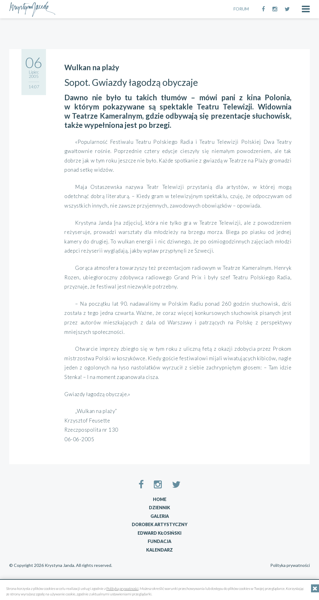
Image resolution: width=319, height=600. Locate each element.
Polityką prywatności (122, 588)
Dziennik (159, 507)
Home (159, 499)
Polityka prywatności (290, 565)
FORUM (241, 8)
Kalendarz (159, 549)
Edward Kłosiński (159, 533)
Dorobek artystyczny (160, 524)
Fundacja (159, 541)
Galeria (159, 516)
